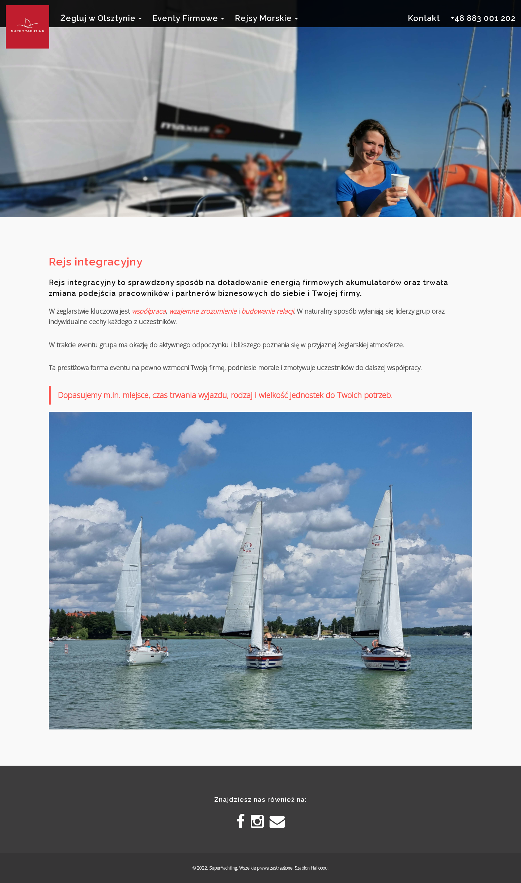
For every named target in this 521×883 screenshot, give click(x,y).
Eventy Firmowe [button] (188, 18)
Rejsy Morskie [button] (266, 18)
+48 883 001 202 (483, 18)
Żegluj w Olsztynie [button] (100, 18)
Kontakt (424, 18)
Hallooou (319, 868)
